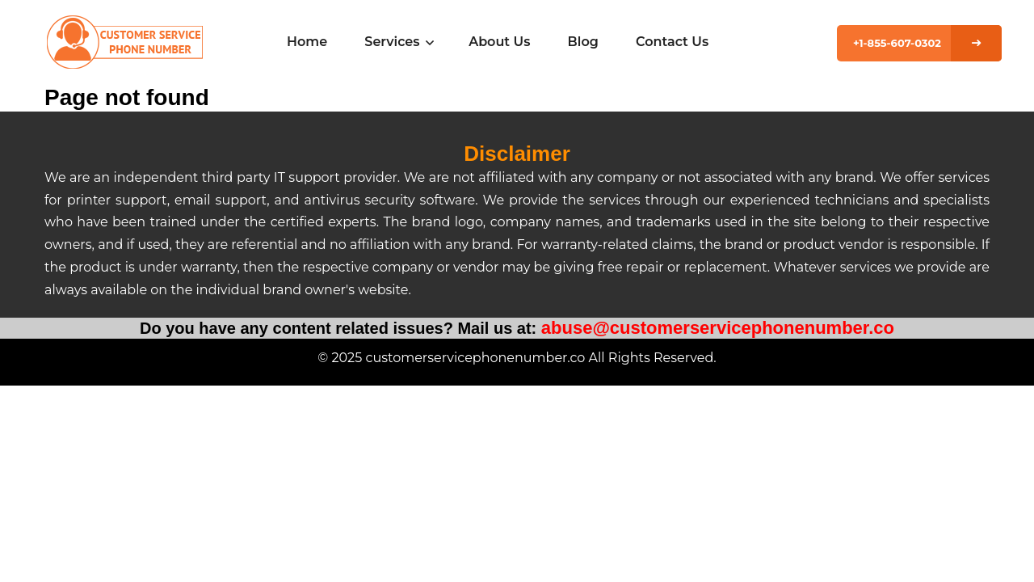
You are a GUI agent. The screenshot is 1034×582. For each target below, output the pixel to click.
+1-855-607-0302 (897, 42)
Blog (583, 41)
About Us (499, 41)
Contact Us (672, 41)
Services (397, 41)
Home (307, 41)
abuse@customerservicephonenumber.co (717, 328)
